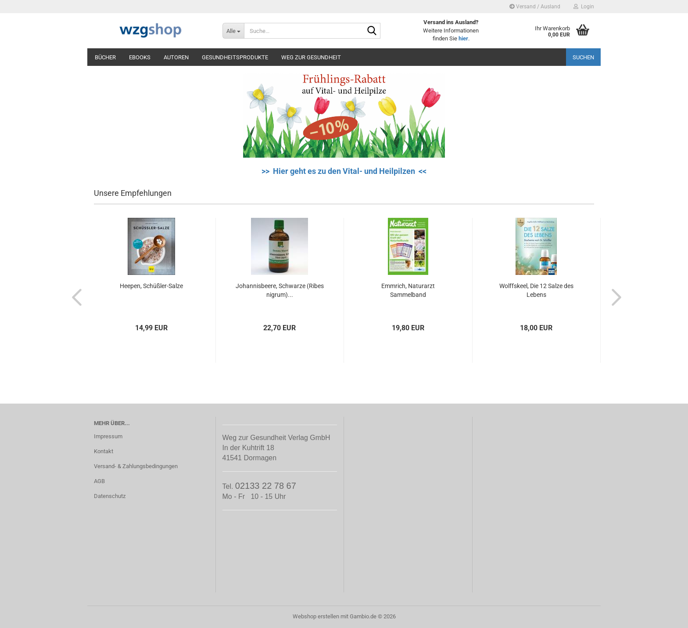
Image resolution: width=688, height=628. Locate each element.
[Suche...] (233, 31)
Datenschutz (109, 496)
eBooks (139, 57)
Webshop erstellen (316, 616)
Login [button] (583, 7)
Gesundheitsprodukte (235, 57)
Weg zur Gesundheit (311, 57)
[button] (74, 297)
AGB (99, 481)
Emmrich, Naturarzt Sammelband (408, 290)
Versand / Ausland (534, 7)
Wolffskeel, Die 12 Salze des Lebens (536, 290)
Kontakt (103, 451)
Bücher (105, 57)
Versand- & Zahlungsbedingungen (136, 466)
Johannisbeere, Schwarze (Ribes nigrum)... (280, 290)
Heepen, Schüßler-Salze (151, 285)
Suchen (583, 57)
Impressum (108, 436)
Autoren (176, 57)
